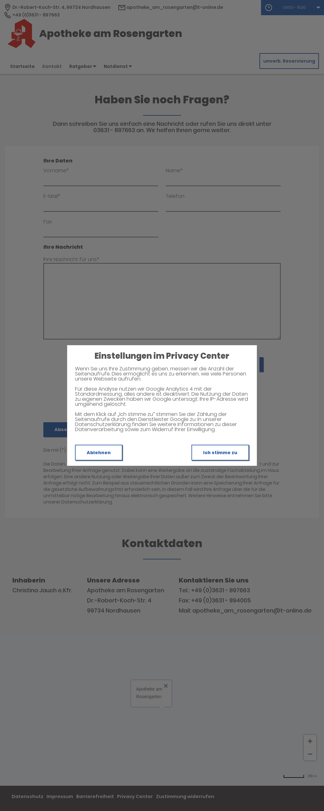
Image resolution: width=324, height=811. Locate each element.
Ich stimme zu (220, 452)
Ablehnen (99, 452)
